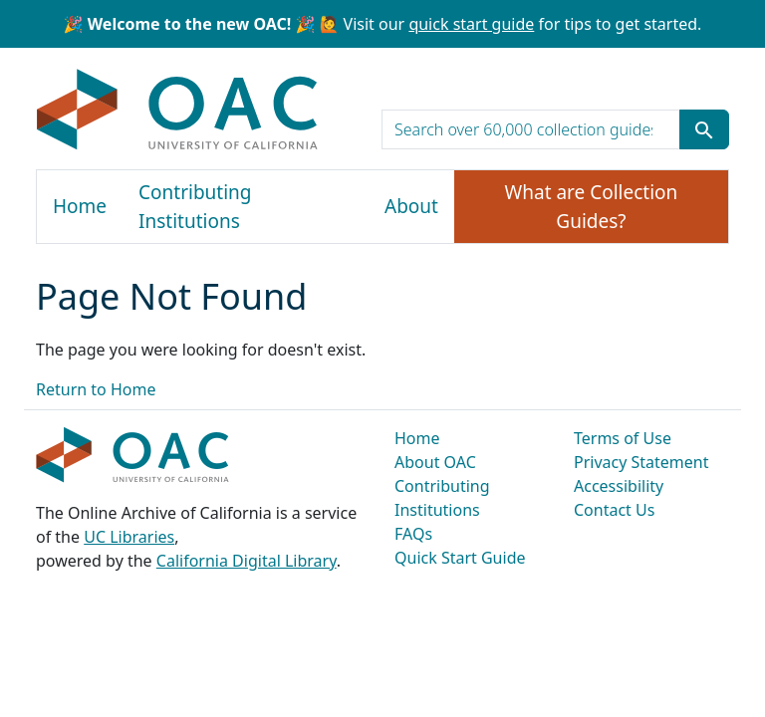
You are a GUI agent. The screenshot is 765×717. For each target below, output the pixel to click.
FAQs (413, 534)
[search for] (531, 129)
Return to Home (95, 389)
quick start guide (471, 24)
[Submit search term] (704, 129)
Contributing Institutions (194, 206)
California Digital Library (246, 561)
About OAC (435, 462)
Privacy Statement (641, 462)
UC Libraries (129, 537)
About (411, 206)
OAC (178, 110)
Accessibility (618, 486)
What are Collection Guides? (591, 206)
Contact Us (614, 510)
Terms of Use (622, 438)
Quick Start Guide (460, 558)
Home (80, 206)
